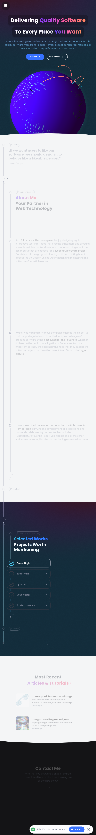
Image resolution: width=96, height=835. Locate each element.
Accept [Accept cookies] (76, 829)
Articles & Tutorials (48, 684)
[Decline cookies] (88, 829)
